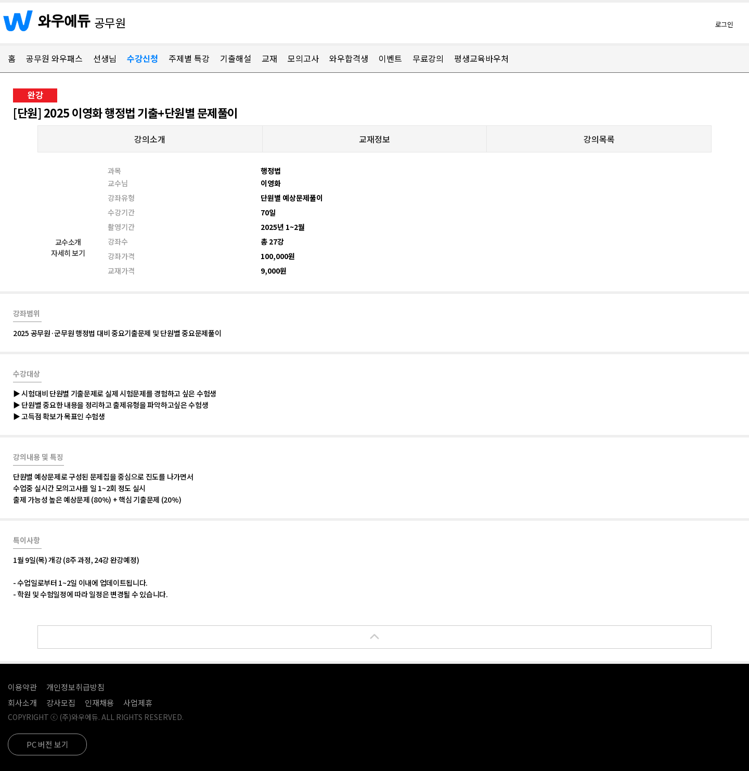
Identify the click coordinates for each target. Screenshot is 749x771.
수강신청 (142, 58)
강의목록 (599, 139)
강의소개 (149, 139)
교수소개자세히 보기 (68, 247)
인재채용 (99, 702)
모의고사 (303, 58)
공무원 (110, 22)
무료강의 (428, 58)
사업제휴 (137, 702)
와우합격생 (348, 58)
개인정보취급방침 (75, 687)
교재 (269, 58)
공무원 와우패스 (54, 58)
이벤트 (390, 58)
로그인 (724, 24)
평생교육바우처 (481, 58)
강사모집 (60, 702)
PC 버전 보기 (48, 744)
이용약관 (22, 687)
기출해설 (235, 58)
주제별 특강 (189, 58)
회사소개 (22, 702)
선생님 (105, 58)
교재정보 (374, 139)
